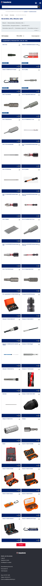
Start (2, 15)
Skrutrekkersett (25, 25)
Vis (18, 66)
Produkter (6, 15)
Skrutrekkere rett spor (33, 28)
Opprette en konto (5, 560)
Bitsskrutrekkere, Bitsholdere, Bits (15, 23)
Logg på (3, 558)
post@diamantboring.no (9, 579)
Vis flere (36, 30)
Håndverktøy (12, 15)
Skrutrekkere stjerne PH (7, 28)
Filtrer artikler (20, 36)
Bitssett (4, 23)
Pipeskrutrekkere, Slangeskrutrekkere (11, 25)
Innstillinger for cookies (6, 562)
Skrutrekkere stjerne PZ (20, 28)
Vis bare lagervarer (36, 35)
